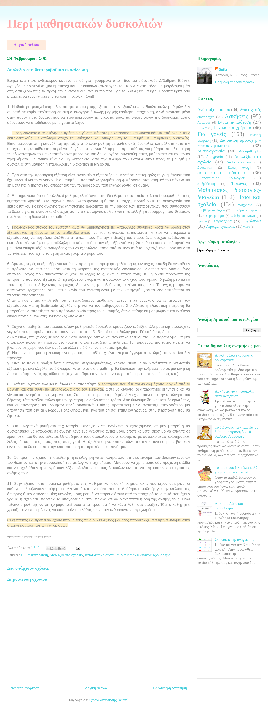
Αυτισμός (203, 122)
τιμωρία (202, 221)
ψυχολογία (251, 220)
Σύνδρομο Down (243, 216)
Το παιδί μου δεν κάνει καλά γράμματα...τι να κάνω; (236, 470)
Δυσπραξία (204, 168)
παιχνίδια (245, 205)
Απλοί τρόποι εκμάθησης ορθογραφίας (234, 357)
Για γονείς (211, 134)
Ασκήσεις (236, 116)
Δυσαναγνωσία (211, 151)
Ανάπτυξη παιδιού (213, 109)
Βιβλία (202, 128)
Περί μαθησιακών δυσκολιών (85, 23)
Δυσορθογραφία (239, 162)
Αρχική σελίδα (26, 44)
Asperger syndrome (220, 226)
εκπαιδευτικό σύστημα (102, 555)
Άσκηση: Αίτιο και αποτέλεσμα (229, 506)
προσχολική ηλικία (246, 210)
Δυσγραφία (214, 157)
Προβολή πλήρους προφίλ (234, 82)
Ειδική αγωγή (239, 168)
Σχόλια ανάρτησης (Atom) (109, 700)
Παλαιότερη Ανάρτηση (170, 688)
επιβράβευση (206, 184)
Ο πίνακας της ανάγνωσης (234, 539)
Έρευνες (239, 183)
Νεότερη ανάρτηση (24, 688)
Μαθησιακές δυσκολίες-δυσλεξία (145, 555)
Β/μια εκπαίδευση (34, 555)
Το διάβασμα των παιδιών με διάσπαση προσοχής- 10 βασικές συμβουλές (236, 431)
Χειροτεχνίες (222, 221)
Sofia (223, 70)
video (246, 226)
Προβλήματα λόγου (211, 210)
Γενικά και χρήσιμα (232, 127)
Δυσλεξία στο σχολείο (66, 555)
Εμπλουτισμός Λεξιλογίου (221, 178)
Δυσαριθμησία (250, 151)
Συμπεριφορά (214, 216)
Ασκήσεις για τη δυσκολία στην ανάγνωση (234, 393)
